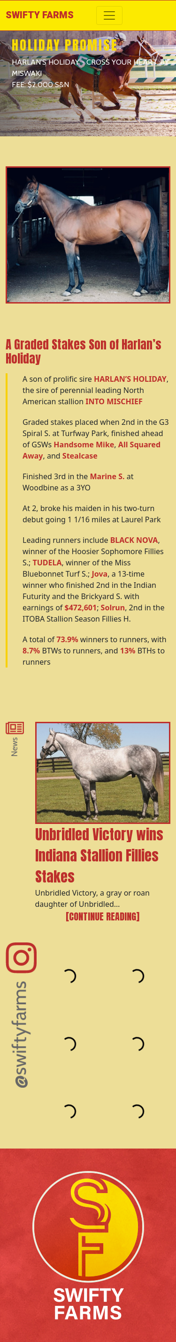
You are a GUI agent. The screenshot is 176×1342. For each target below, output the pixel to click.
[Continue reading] (102, 917)
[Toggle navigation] (109, 15)
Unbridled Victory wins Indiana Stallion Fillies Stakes (99, 855)
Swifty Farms (40, 15)
